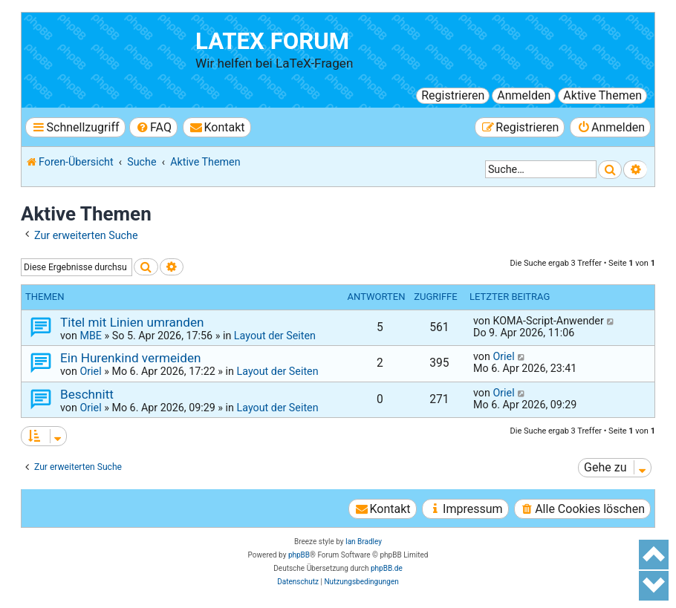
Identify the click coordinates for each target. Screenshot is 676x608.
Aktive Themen (602, 95)
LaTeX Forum (272, 41)
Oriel (90, 371)
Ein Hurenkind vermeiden (130, 357)
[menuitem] (153, 127)
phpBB (299, 555)
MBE (90, 335)
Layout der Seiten (275, 335)
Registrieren (452, 95)
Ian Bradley (363, 541)
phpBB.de (387, 568)
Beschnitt (87, 394)
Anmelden (523, 95)
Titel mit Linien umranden (132, 322)
